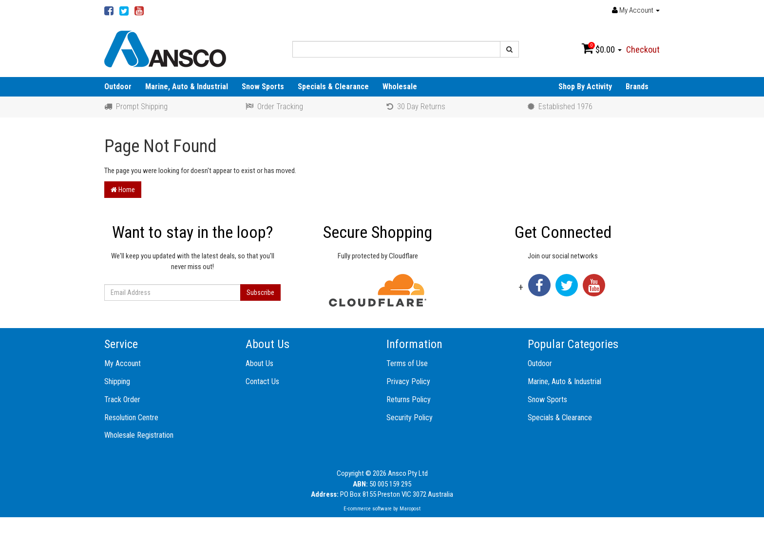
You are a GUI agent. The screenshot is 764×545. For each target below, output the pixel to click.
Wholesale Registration (138, 435)
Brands (637, 86)
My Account (122, 363)
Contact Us (262, 381)
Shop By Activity (585, 86)
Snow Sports (263, 86)
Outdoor (118, 86)
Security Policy (409, 417)
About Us (259, 363)
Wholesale (399, 86)
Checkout (643, 49)
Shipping (117, 381)
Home (123, 190)
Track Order (122, 399)
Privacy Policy (408, 381)
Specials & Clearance (333, 86)
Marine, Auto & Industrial (186, 86)
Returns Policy (408, 399)
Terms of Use (407, 363)
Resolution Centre (131, 417)
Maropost (410, 509)
